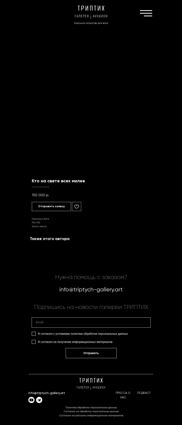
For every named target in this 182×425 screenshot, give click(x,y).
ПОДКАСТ (144, 393)
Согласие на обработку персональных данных (91, 411)
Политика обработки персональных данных (91, 407)
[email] (91, 322)
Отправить (91, 353)
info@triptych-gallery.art (91, 290)
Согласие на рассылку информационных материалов (91, 415)
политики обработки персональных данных (99, 333)
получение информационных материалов (85, 342)
